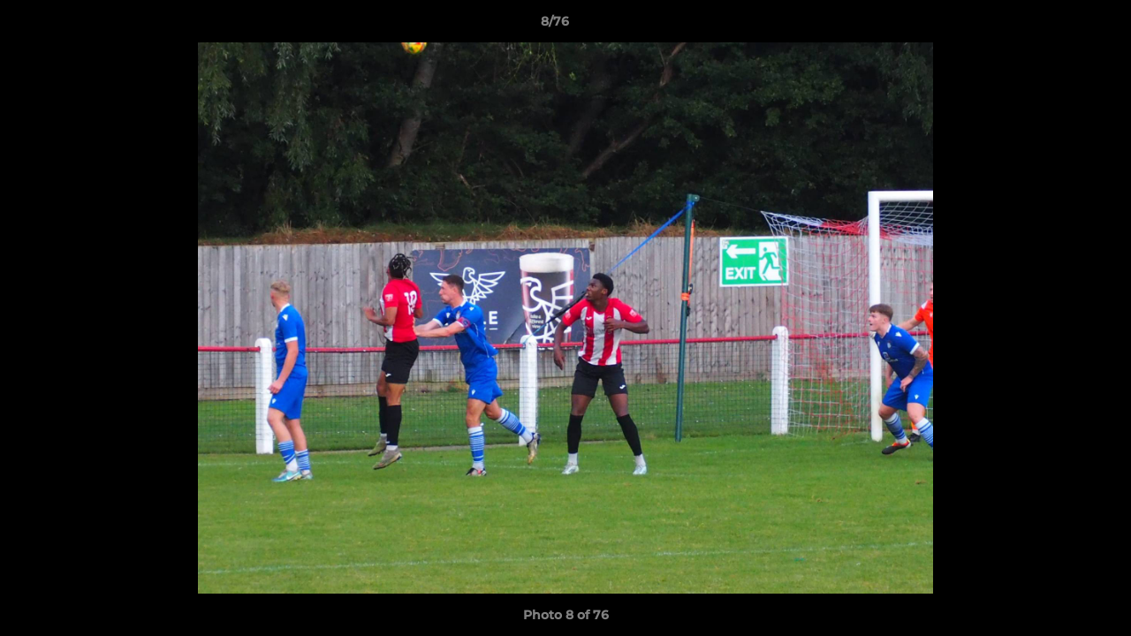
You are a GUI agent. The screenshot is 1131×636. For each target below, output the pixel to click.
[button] (1056, 26)
